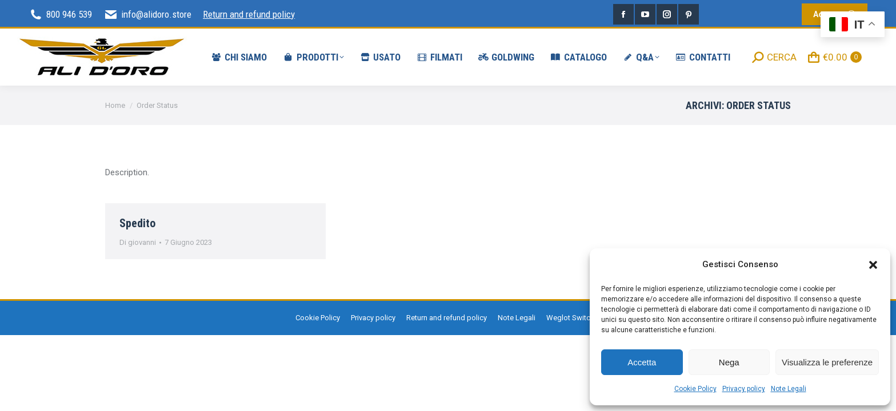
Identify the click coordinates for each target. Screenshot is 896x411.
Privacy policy (743, 389)
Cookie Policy (695, 389)
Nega (729, 362)
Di (137, 242)
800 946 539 (60, 14)
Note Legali (788, 389)
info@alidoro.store (147, 14)
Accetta (641, 362)
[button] (873, 265)
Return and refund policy (249, 14)
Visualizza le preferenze (827, 362)
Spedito (137, 223)
